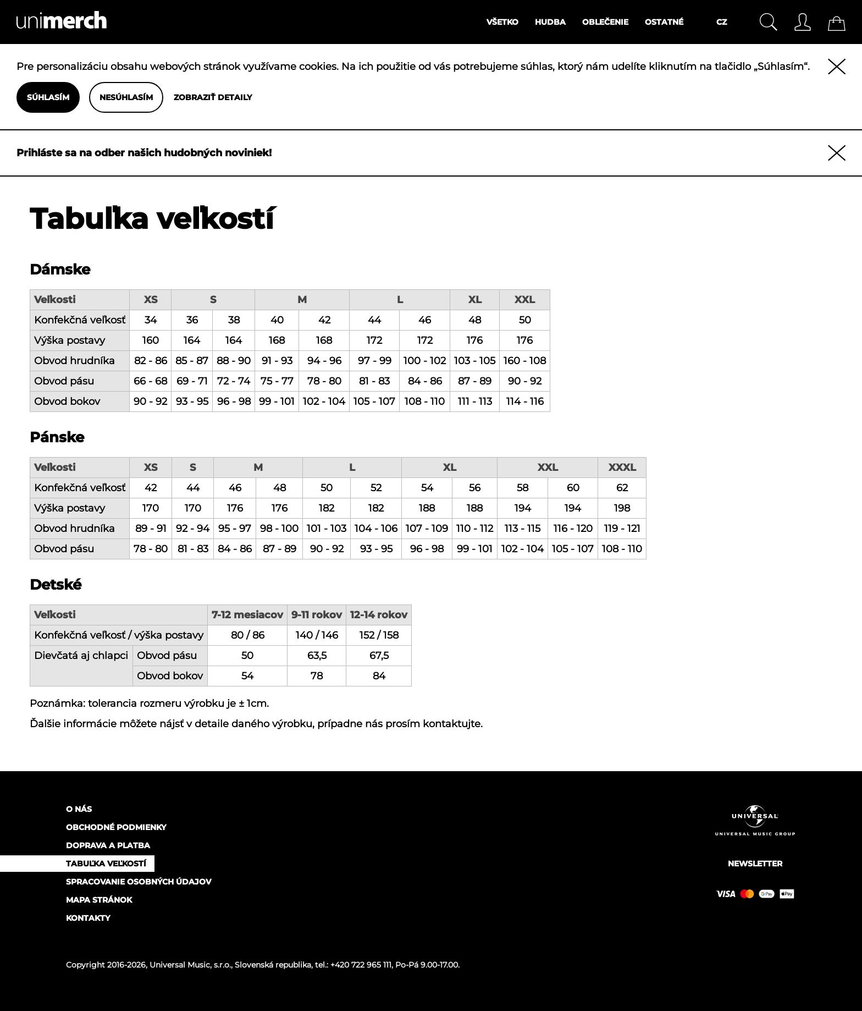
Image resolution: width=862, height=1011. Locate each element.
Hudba (550, 22)
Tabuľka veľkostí (106, 864)
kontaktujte (451, 724)
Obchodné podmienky (116, 827)
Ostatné (664, 22)
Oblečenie (605, 22)
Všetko (502, 22)
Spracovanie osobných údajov (138, 882)
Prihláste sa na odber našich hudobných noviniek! (144, 153)
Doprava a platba (108, 845)
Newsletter (755, 864)
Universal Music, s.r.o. (190, 965)
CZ (721, 22)
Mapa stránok (99, 900)
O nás (79, 809)
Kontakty (88, 918)
